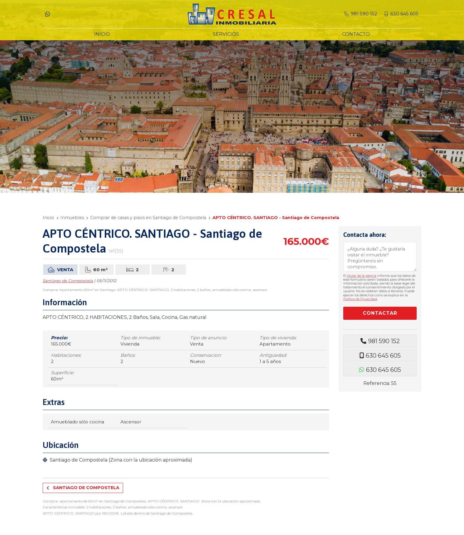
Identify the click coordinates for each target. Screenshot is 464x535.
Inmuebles (72, 217)
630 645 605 (383, 355)
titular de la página (361, 276)
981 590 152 (384, 341)
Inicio (48, 217)
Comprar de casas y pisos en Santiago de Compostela (148, 217)
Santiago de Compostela (68, 280)
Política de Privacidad (360, 299)
